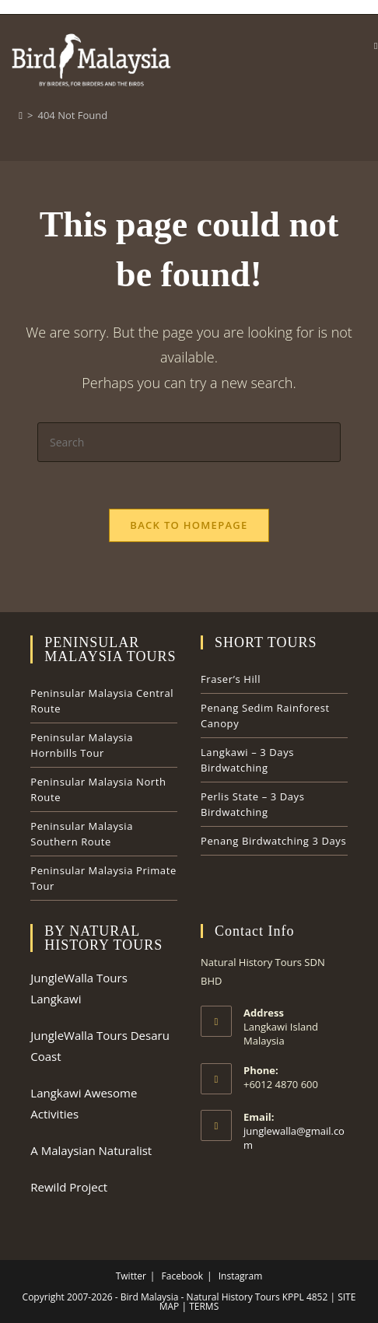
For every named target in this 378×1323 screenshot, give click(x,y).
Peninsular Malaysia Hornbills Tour (81, 745)
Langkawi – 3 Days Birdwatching (247, 760)
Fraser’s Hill (231, 679)
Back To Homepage (188, 525)
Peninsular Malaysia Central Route (101, 701)
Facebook (182, 1276)
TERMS (203, 1306)
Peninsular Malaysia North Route (98, 789)
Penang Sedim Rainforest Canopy (265, 715)
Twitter (131, 1276)
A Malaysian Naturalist (91, 1150)
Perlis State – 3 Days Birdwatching (253, 804)
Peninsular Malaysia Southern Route (81, 834)
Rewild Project (68, 1187)
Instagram (241, 1276)
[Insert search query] (189, 442)
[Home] (21, 115)
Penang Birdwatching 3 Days (273, 841)
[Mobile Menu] (376, 45)
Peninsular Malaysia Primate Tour (103, 878)
